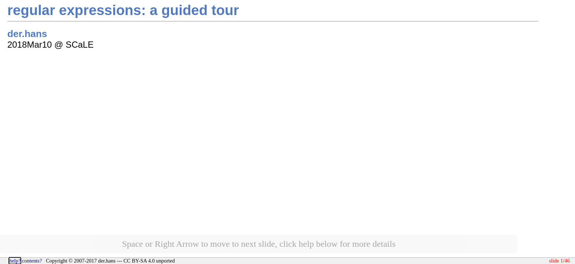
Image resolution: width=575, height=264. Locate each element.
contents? (32, 261)
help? (15, 261)
